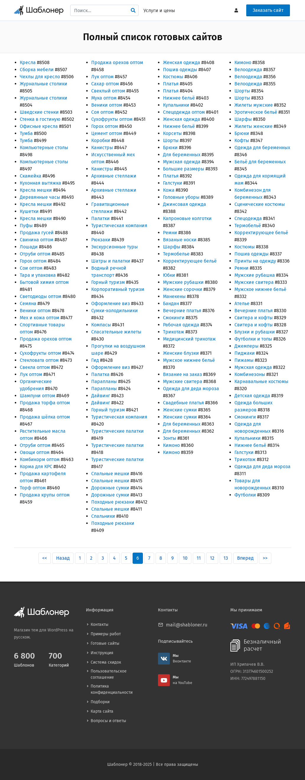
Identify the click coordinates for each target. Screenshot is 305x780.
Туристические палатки (117, 431)
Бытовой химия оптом (44, 282)
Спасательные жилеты (116, 332)
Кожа (168, 190)
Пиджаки (244, 353)
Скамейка (30, 176)
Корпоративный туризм (117, 289)
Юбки (169, 275)
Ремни (170, 232)
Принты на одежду (255, 261)
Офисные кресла (39, 126)
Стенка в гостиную (40, 119)
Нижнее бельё (179, 98)
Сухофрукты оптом (40, 353)
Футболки (245, 495)
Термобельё (247, 225)
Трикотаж (173, 332)
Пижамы (244, 360)
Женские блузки (181, 353)
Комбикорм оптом (40, 459)
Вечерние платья (182, 310)
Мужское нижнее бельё (189, 360)
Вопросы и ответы (108, 720)
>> (265, 558)
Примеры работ (106, 633)
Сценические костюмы (259, 204)
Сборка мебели (37, 69)
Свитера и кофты (253, 317)
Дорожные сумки (110, 488)
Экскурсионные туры (114, 247)
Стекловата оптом (39, 360)
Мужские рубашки (183, 282)
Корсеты (172, 133)
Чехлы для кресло (40, 76)
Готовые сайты (105, 643)
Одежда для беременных (262, 147)
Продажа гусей (37, 232)
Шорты (171, 140)
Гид (95, 360)
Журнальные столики (43, 84)
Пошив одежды (180, 69)
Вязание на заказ (182, 374)
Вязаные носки (180, 239)
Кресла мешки (36, 190)
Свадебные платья (183, 403)
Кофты (241, 140)
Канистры (102, 147)
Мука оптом (104, 98)
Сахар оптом (105, 84)
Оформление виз (110, 303)
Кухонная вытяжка (40, 183)
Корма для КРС (36, 466)
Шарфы (171, 247)
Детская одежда (252, 395)
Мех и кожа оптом (39, 317)
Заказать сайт (268, 10)
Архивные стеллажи (113, 176)
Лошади (29, 247)
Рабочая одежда (181, 325)
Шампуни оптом (37, 395)
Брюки (170, 147)
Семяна (28, 303)
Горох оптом (33, 261)
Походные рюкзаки (112, 502)
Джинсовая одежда (184, 204)
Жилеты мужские (253, 105)
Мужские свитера (182, 381)
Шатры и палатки (110, 261)
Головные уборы (181, 197)
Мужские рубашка (254, 275)
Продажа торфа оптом (45, 403)
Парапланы (104, 381)
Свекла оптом (35, 367)
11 (199, 558)
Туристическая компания (119, 225)
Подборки (100, 701)
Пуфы (26, 225)
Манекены (174, 296)
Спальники (103, 516)
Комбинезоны (249, 374)
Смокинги (174, 317)
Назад (63, 558)
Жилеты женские (253, 126)
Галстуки (172, 183)
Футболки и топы (253, 339)
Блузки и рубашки (254, 332)
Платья (171, 84)
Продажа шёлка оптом (45, 417)
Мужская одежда (181, 162)
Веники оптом (35, 310)
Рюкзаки (100, 239)
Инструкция (102, 652)
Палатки (100, 218)
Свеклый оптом (108, 91)
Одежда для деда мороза (191, 388)
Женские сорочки (182, 289)
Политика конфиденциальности (112, 689)
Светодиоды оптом (40, 296)
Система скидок (106, 662)
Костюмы (173, 76)
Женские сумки (180, 410)
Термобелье (176, 254)
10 (185, 558)
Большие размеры (183, 169)
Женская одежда (181, 62)
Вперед (245, 558)
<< (44, 558)
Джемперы (246, 346)
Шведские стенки (39, 112)
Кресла (28, 62)
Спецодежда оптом (184, 112)
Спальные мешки (110, 473)
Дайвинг (100, 395)
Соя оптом (102, 112)
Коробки (100, 140)
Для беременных (181, 154)
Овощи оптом (35, 452)
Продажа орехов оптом (46, 339)
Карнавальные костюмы (261, 381)
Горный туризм (108, 282)
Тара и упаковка (38, 275)
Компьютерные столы (44, 147)
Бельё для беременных (260, 162)
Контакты (99, 624)
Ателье (241, 303)
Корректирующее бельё (190, 261)
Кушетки (29, 211)
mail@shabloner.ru (186, 625)
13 (226, 558)
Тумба (26, 133)
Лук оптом (31, 374)
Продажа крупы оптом (45, 495)
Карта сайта (102, 711)
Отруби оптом (35, 254)
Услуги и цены (159, 10)
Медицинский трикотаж (189, 339)
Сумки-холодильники (114, 310)
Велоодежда (248, 69)
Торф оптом (33, 488)
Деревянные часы (40, 197)
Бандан (171, 303)
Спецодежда (248, 218)
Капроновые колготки (187, 218)
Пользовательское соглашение (109, 674)
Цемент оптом (106, 133)
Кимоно (171, 445)
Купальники (176, 105)
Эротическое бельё (255, 112)
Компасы (101, 325)
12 (212, 558)
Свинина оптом (36, 239)
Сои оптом (31, 268)
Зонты (169, 438)
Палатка (100, 374)
